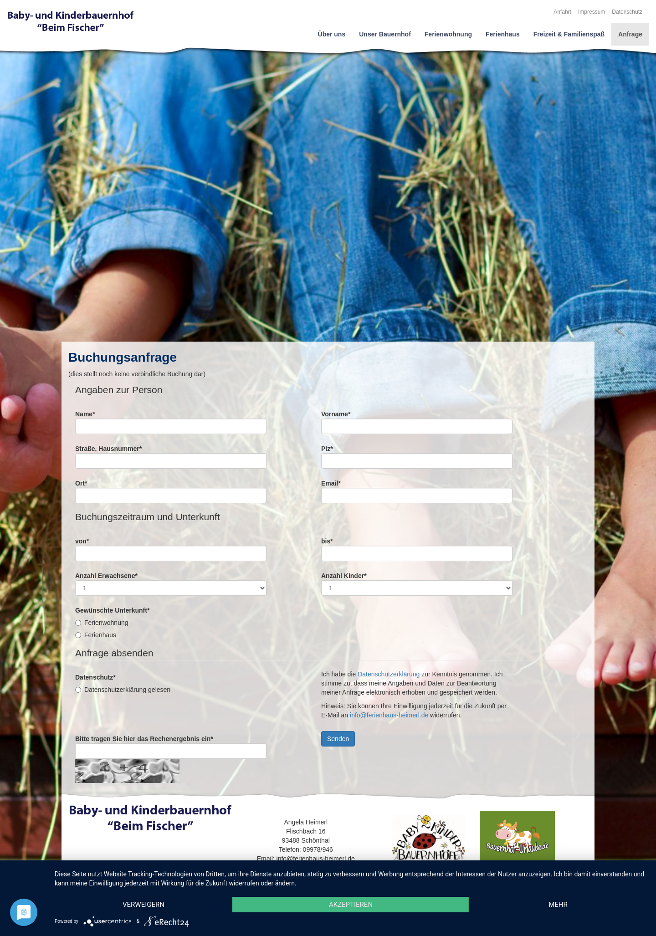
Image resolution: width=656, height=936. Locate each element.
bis (327, 541)
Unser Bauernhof (385, 34)
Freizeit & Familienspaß (569, 34)
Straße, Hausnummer (108, 448)
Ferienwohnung (448, 34)
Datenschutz (627, 12)
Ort (81, 483)
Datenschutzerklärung (389, 674)
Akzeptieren (351, 904)
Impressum (591, 12)
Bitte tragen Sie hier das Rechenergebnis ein (144, 738)
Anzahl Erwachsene (106, 575)
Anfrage (630, 34)
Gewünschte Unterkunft (112, 610)
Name (85, 414)
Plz (327, 448)
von (82, 541)
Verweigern (143, 904)
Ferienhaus (503, 34)
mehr (558, 904)
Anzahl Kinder (344, 575)
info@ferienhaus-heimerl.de (389, 715)
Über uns (332, 34)
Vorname (335, 414)
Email (331, 483)
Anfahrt (562, 12)
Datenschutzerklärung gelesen (122, 689)
